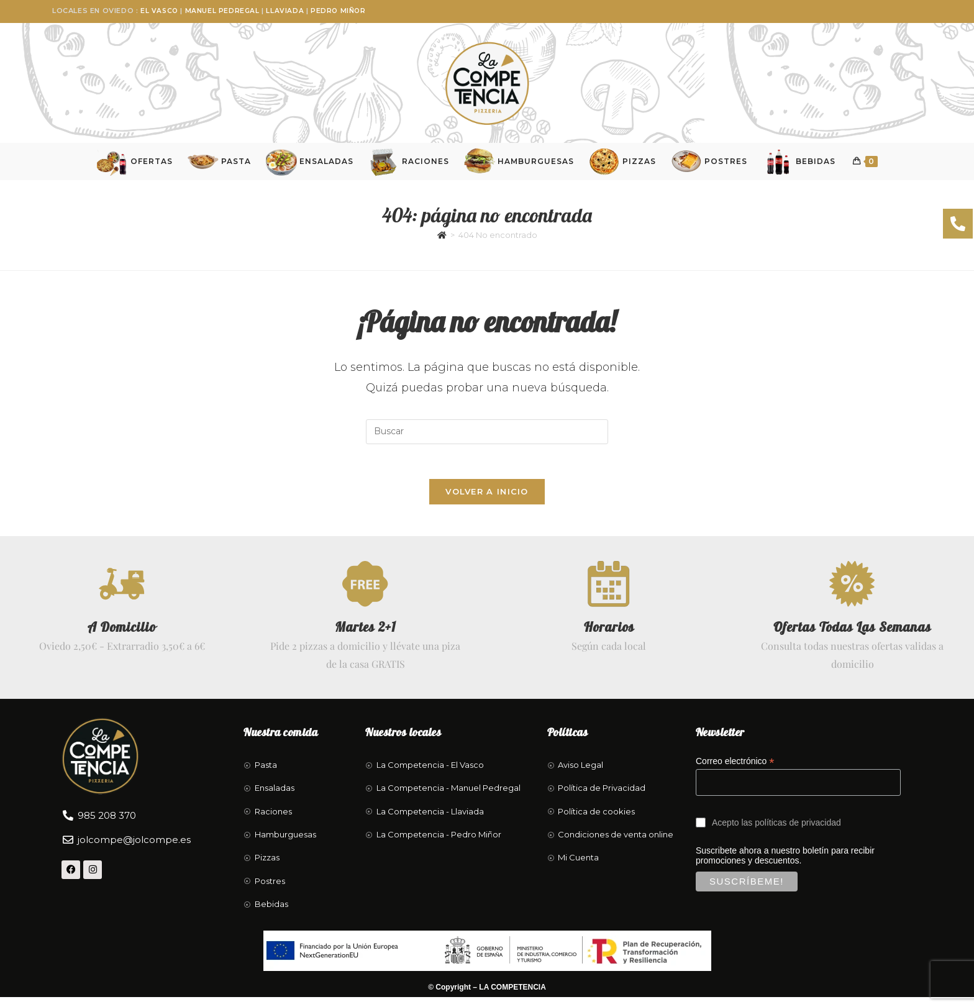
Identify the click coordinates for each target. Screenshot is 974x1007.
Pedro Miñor (340, 10)
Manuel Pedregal (224, 10)
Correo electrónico (735, 772)
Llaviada (287, 10)
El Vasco (160, 10)
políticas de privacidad (798, 833)
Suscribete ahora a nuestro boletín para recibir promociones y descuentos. (802, 882)
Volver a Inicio (487, 498)
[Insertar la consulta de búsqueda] (487, 435)
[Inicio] (442, 238)
